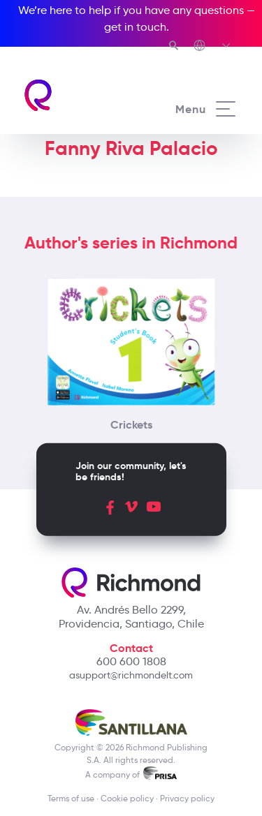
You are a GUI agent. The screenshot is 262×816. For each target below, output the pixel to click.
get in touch (135, 27)
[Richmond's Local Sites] (213, 46)
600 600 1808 (131, 661)
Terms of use (71, 798)
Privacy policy (187, 798)
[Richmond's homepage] (76, 95)
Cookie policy (127, 798)
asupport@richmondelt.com (131, 675)
